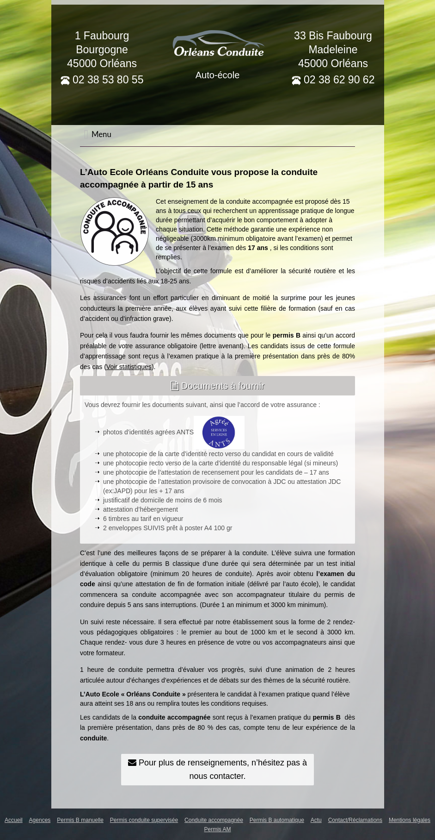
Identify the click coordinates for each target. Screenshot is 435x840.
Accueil (14, 820)
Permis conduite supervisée (144, 820)
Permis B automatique (277, 820)
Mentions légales (409, 820)
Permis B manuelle (80, 820)
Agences (40, 820)
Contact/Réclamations (355, 820)
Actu (316, 820)
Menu (97, 134)
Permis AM (217, 829)
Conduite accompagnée (213, 820)
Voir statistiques (129, 366)
